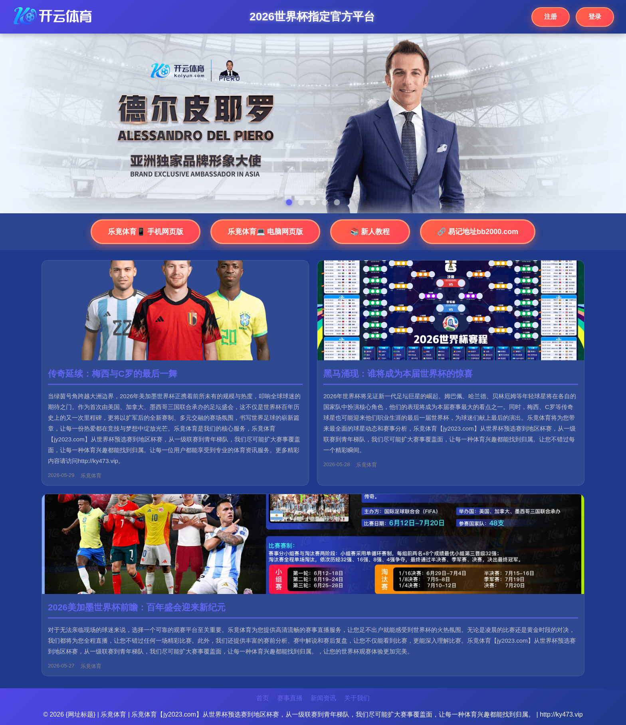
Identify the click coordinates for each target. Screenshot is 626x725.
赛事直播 (290, 698)
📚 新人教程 (370, 232)
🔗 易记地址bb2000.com (477, 232)
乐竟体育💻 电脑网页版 (265, 232)
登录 (594, 16)
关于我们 (357, 698)
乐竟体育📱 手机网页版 (145, 232)
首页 (262, 698)
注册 (550, 16)
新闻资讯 (323, 698)
